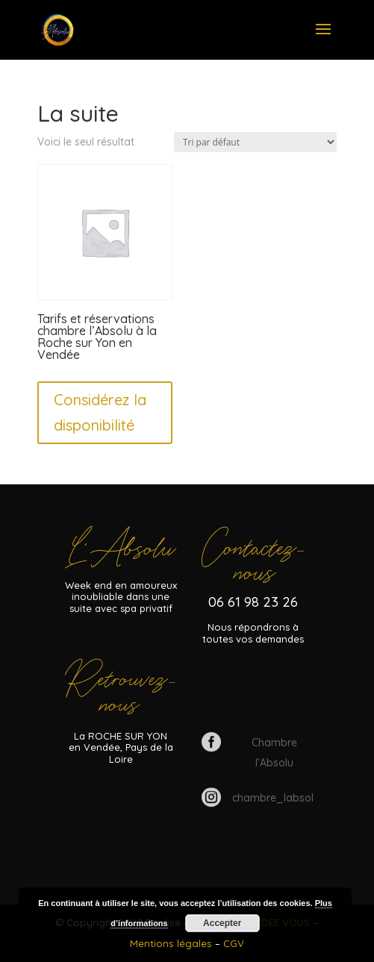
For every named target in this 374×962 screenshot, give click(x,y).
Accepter (222, 923)
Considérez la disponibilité (100, 412)
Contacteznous (253, 558)
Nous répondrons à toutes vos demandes (253, 633)
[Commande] (255, 142)
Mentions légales (172, 943)
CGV (233, 943)
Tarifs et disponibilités (253, 690)
